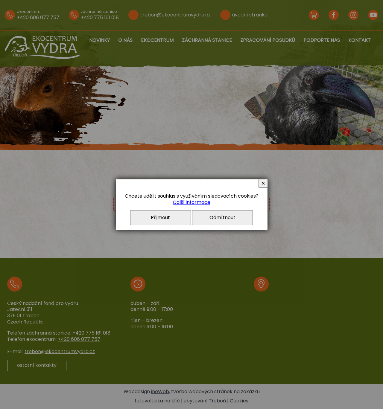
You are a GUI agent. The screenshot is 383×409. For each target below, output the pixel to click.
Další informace (191, 202)
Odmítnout (222, 217)
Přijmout (160, 217)
